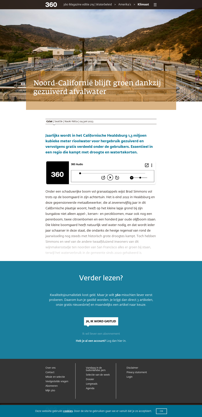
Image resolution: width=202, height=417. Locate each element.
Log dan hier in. (116, 341)
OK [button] (161, 411)
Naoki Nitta (71, 121)
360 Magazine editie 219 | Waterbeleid (87, 4)
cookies (68, 411)
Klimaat (143, 4)
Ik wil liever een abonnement (101, 334)
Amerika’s (124, 4)
